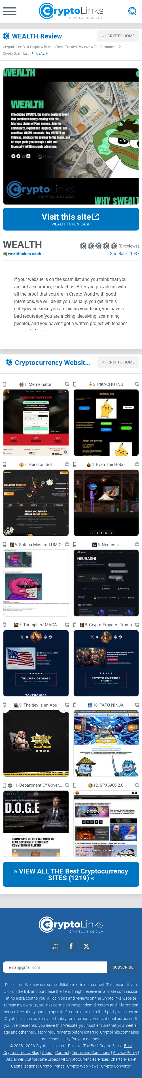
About (47, 1052)
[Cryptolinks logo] (71, 11)
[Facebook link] (71, 946)
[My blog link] (56, 946)
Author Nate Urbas (41, 1059)
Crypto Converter (116, 1066)
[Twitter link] (86, 946)
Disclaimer (14, 1059)
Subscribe (123, 967)
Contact (62, 1052)
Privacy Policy (125, 1052)
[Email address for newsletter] (55, 967)
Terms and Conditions (91, 1052)
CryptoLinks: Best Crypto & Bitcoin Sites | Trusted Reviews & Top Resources (59, 46)
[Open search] (132, 11)
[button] (9, 11)
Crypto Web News (83, 1066)
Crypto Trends (52, 1066)
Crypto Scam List (16, 53)
